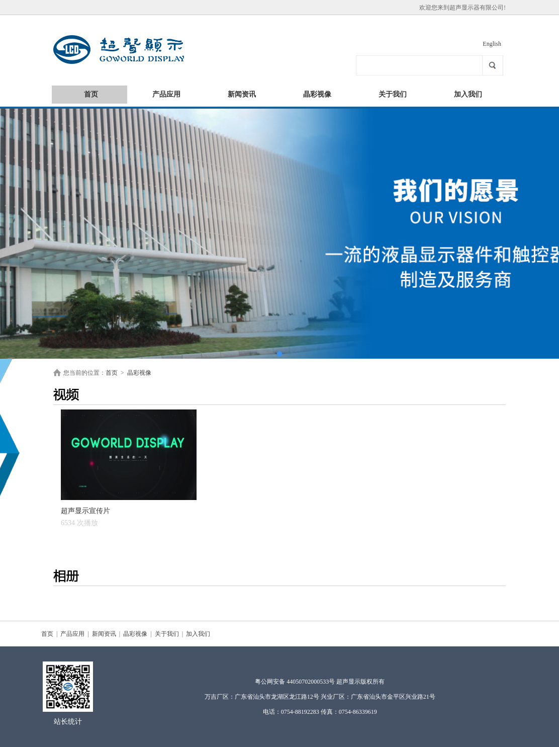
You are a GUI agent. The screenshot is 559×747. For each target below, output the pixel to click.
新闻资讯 (242, 94)
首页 (91, 94)
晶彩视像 (317, 94)
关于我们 (393, 94)
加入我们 (468, 94)
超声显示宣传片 (85, 517)
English (492, 43)
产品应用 (166, 94)
